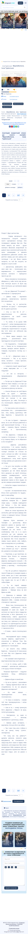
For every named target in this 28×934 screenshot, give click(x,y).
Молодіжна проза (21, 75)
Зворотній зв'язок (11, 924)
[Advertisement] (14, 44)
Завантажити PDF (7, 103)
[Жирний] (6, 867)
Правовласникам (7, 801)
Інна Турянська (7, 66)
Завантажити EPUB (18, 103)
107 (18, 195)
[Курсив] (9, 867)
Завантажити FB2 (7, 106)
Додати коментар (11, 888)
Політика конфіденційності (15, 924)
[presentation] (22, 29)
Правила (21, 922)
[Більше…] (16, 867)
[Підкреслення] (12, 867)
